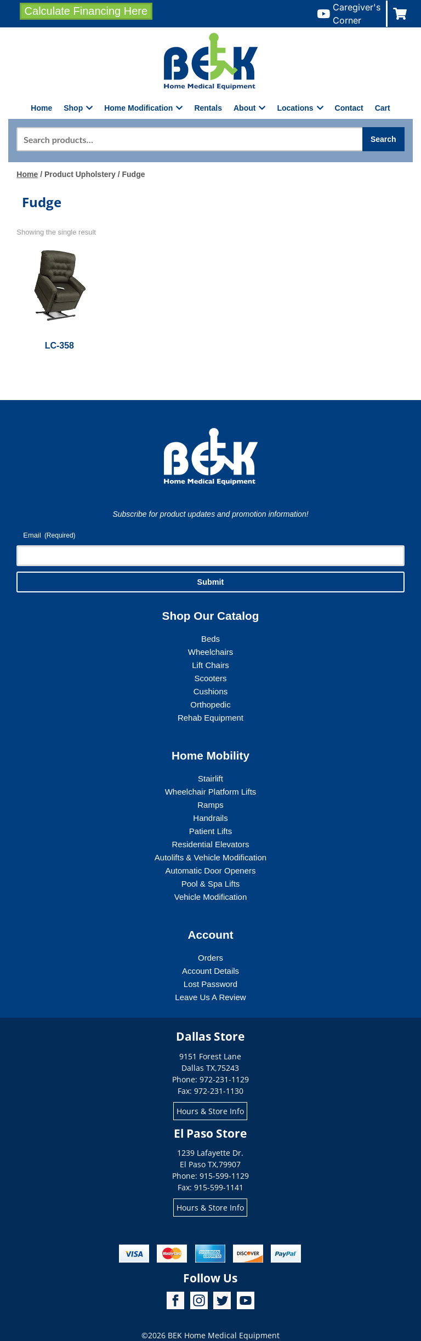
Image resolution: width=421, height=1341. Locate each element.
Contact (349, 108)
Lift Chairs (210, 665)
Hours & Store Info (210, 1111)
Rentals (208, 108)
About (249, 108)
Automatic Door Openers (210, 870)
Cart (382, 108)
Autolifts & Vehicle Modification (210, 857)
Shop (78, 108)
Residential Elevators (210, 844)
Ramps (210, 804)
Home (41, 108)
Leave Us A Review (210, 997)
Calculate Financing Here (86, 11)
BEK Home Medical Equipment (224, 1335)
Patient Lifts (210, 831)
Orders (210, 957)
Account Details (210, 970)
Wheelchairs (211, 652)
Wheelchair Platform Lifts (211, 791)
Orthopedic (210, 704)
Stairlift (210, 778)
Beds (210, 638)
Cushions (211, 691)
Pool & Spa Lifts (210, 883)
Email (49, 535)
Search (383, 139)
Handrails (210, 818)
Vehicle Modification (210, 896)
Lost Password (210, 984)
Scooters (210, 678)
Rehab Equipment (210, 717)
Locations (300, 108)
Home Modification (143, 108)
